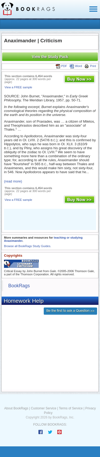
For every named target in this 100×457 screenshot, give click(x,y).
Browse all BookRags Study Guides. (27, 246)
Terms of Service (71, 408)
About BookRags (16, 408)
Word (76, 66)
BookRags (19, 285)
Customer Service (43, 408)
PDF (61, 66)
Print (90, 66)
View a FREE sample (18, 87)
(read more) (13, 181)
